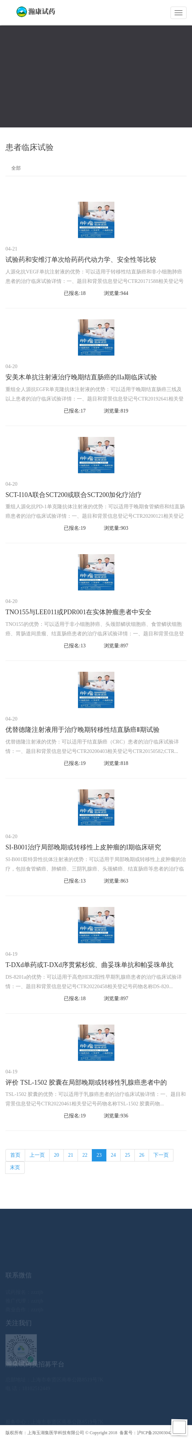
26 (141, 1155)
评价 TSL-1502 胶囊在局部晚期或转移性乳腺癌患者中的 (86, 1082)
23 (99, 1155)
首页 (15, 1155)
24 (113, 1155)
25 (127, 1155)
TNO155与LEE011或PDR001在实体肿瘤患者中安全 (78, 612)
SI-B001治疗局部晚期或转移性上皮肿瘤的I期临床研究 (83, 847)
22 (84, 1155)
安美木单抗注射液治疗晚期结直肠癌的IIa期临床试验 (81, 377)
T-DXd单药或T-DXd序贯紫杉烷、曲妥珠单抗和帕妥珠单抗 (89, 964)
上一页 (37, 1155)
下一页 (161, 1155)
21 (70, 1155)
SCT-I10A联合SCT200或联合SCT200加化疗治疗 (73, 494)
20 (56, 1155)
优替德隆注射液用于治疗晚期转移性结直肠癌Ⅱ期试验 (82, 729)
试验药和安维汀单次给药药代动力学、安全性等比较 (80, 259)
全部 (16, 168)
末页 (15, 1167)
